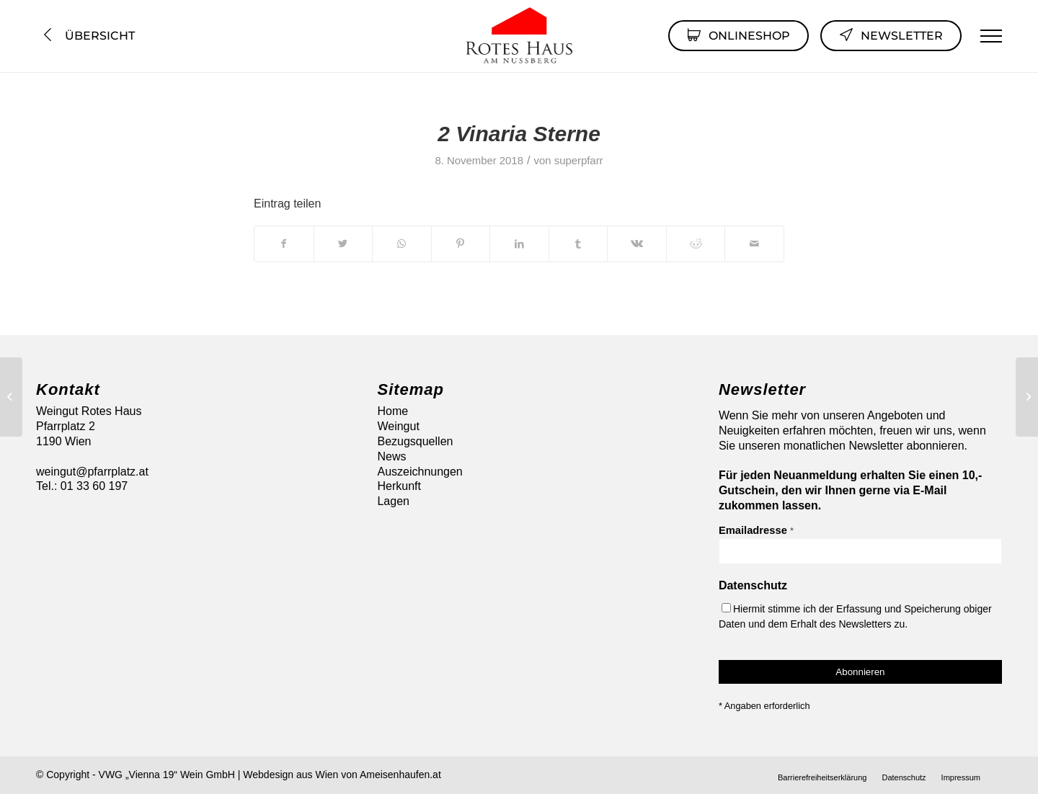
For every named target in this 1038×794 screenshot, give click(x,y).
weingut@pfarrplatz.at (92, 471)
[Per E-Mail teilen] (754, 243)
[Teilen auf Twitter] (343, 243)
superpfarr (578, 160)
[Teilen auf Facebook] (284, 243)
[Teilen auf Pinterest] (461, 243)
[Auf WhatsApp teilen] (402, 243)
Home (392, 411)
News (391, 456)
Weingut (398, 426)
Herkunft (398, 486)
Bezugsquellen (415, 441)
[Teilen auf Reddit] (696, 243)
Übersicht (87, 36)
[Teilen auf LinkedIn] (519, 243)
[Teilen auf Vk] (637, 243)
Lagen (393, 501)
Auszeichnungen (419, 471)
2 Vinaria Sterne (519, 134)
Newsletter (891, 34)
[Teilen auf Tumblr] (578, 243)
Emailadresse (756, 530)
